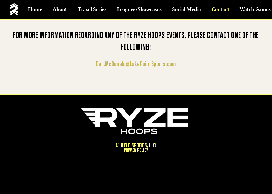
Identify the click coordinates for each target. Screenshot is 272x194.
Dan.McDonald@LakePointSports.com (136, 64)
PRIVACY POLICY (136, 150)
